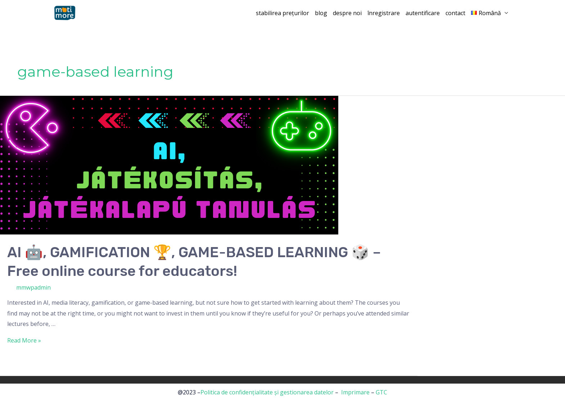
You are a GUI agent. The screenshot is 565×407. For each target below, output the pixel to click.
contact (455, 13)
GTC (381, 392)
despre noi (347, 13)
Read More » (24, 340)
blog (321, 13)
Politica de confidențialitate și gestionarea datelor (267, 392)
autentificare (423, 13)
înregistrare (383, 13)
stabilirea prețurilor (282, 13)
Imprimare (355, 392)
